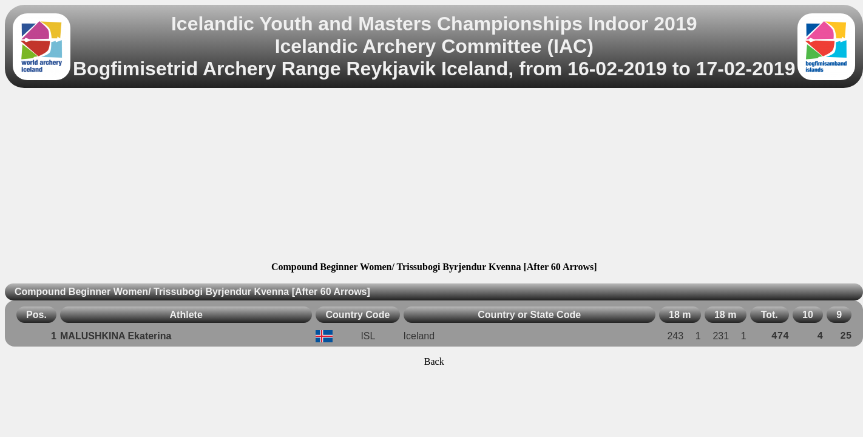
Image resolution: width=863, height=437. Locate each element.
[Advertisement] (434, 177)
